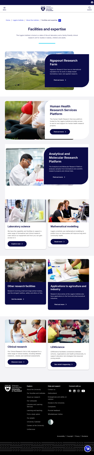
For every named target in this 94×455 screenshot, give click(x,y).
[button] (92, 2)
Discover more (18, 362)
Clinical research (17, 346)
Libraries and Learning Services (34, 406)
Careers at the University (35, 425)
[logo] (47, 8)
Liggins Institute (18, 20)
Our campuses (32, 401)
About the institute (32, 20)
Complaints (52, 407)
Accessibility (61, 436)
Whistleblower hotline (55, 414)
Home (8, 20)
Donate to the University (56, 403)
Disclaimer (85, 436)
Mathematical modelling (64, 226)
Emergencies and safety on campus (57, 398)
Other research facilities (21, 286)
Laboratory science (19, 226)
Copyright (70, 436)
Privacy (77, 436)
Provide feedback (54, 410)
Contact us (51, 389)
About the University (34, 389)
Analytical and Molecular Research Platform (63, 157)
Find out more (60, 80)
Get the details (17, 299)
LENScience (57, 347)
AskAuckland (52, 393)
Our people (31, 418)
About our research (33, 397)
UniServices (31, 429)
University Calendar (33, 422)
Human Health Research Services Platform (63, 110)
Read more (59, 242)
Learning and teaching (34, 410)
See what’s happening (63, 364)
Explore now (17, 244)
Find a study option (33, 414)
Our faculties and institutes (36, 393)
